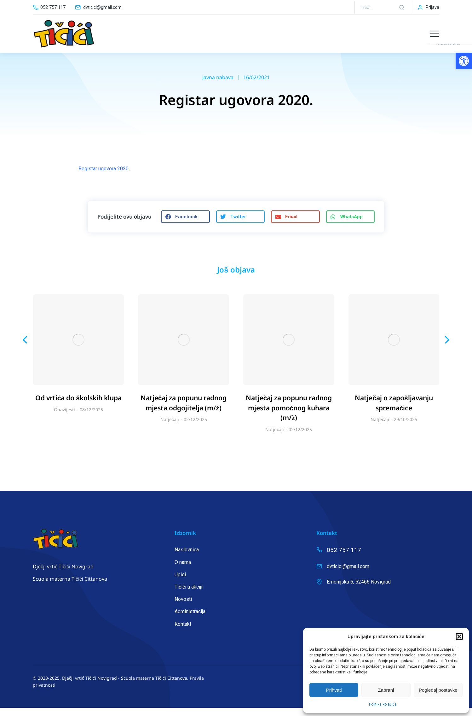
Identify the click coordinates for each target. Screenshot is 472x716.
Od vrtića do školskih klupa (78, 406)
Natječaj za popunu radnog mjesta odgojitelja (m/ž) (184, 411)
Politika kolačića (383, 704)
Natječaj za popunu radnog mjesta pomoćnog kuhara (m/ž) (289, 416)
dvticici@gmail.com (102, 7)
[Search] (402, 7)
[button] (464, 61)
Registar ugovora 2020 (103, 177)
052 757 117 (53, 7)
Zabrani (386, 690)
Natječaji (169, 428)
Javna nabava (217, 85)
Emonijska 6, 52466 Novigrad (359, 590)
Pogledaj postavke (438, 690)
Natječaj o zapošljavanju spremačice (394, 411)
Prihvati (334, 690)
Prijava (432, 7)
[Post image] (78, 348)
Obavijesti (64, 418)
